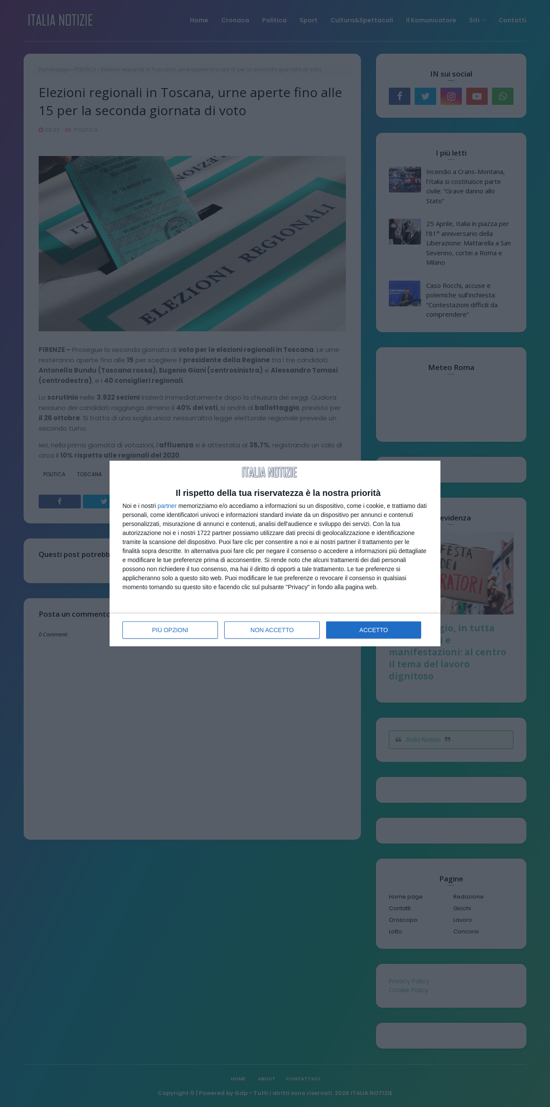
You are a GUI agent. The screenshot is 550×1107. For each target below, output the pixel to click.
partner (167, 506)
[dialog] (275, 553)
